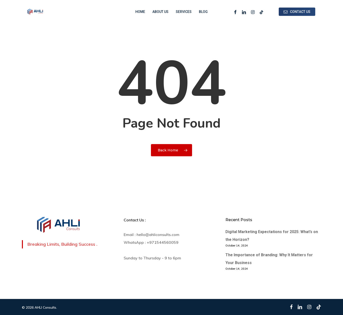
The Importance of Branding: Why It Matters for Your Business (269, 259)
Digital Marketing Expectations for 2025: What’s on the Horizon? (271, 235)
